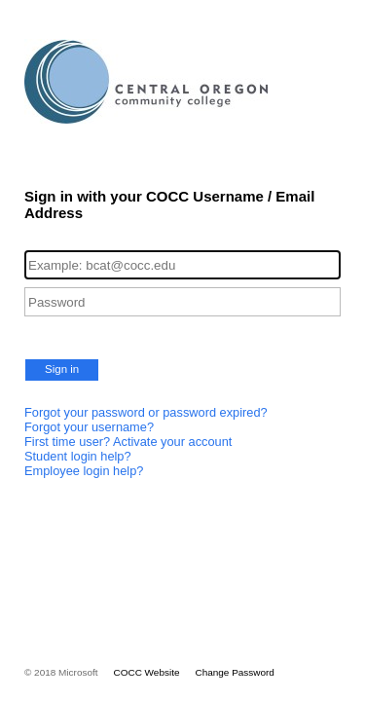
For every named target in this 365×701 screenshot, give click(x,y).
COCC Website (147, 672)
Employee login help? (83, 470)
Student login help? (77, 456)
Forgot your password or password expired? (146, 412)
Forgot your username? (89, 427)
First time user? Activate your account (128, 441)
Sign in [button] (62, 369)
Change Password (234, 672)
